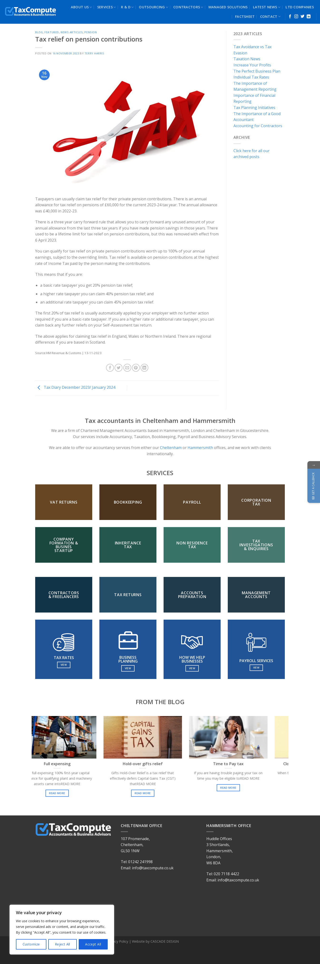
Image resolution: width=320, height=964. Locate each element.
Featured (51, 32)
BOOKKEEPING (128, 502)
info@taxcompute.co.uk (153, 867)
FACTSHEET (245, 16)
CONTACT (270, 16)
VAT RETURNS (64, 502)
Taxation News (246, 58)
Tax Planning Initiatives (254, 107)
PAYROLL (192, 502)
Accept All (93, 944)
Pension (90, 32)
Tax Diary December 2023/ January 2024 (75, 387)
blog (39, 32)
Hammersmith (200, 447)
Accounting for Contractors (257, 125)
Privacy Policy (117, 941)
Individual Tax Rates (251, 77)
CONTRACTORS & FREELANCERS (63, 594)
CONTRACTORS (188, 7)
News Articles (72, 32)
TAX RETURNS (128, 594)
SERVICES (106, 7)
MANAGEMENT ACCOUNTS (256, 594)
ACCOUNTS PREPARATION (192, 594)
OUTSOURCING (153, 7)
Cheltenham (170, 447)
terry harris (94, 53)
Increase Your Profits (252, 65)
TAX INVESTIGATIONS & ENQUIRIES (256, 544)
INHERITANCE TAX (128, 544)
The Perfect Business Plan (256, 71)
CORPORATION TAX (256, 502)
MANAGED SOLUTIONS (228, 7)
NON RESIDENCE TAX (192, 544)
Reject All (62, 944)
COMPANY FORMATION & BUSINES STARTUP (63, 545)
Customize (31, 944)
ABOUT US (81, 7)
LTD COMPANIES (300, 7)
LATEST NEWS (267, 7)
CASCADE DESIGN (164, 941)
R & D (127, 7)
